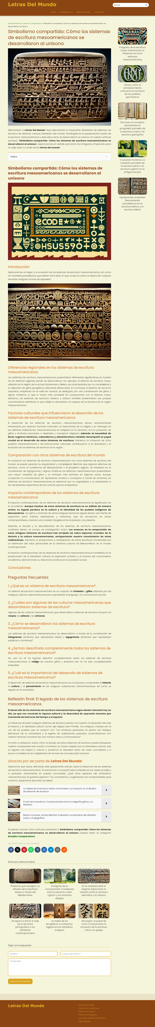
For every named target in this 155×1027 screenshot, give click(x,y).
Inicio (53, 12)
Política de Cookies (86, 1011)
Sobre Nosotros (83, 12)
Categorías (65, 12)
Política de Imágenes (87, 1015)
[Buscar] (146, 5)
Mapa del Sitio (84, 1021)
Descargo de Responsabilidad (91, 1018)
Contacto (99, 12)
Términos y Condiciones (88, 1008)
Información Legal (86, 1005)
